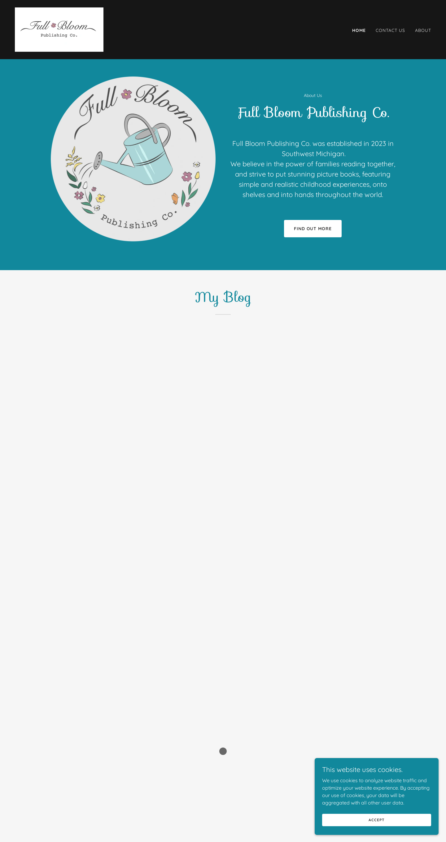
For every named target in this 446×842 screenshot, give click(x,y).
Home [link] (359, 30)
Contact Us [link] (390, 30)
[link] (59, 29)
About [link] (423, 30)
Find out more (313, 228)
